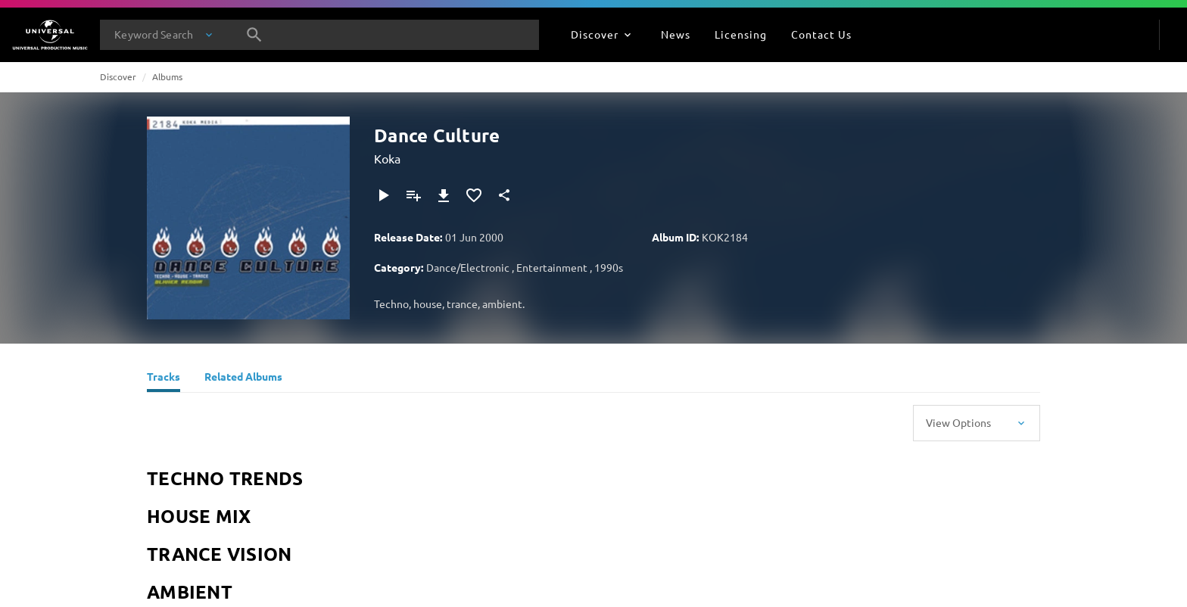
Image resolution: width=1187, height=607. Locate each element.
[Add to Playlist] (413, 195)
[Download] (444, 195)
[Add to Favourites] (474, 195)
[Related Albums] (243, 378)
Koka (387, 158)
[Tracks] (163, 378)
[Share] (504, 195)
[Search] (254, 34)
